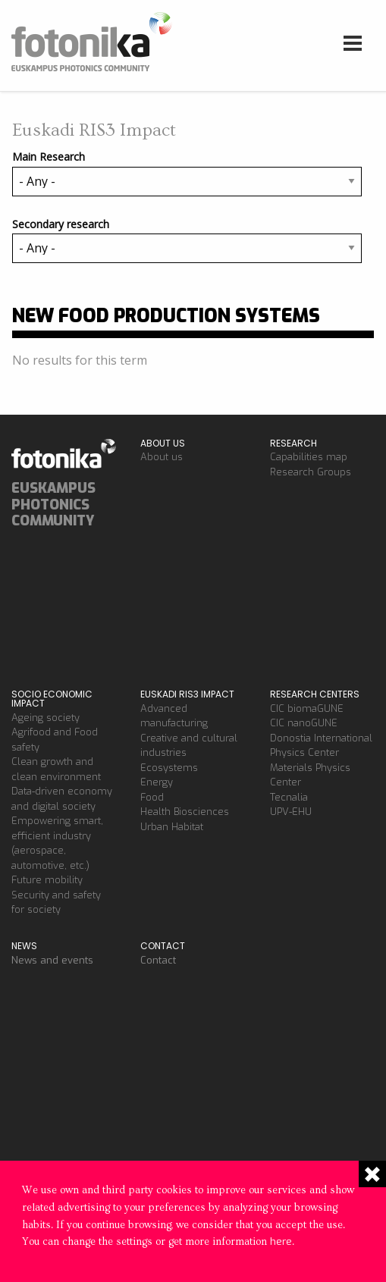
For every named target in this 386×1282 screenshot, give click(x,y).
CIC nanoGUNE (303, 722)
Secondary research (60, 224)
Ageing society (45, 717)
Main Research (48, 156)
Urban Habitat (171, 826)
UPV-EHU (291, 811)
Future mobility (47, 879)
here (281, 1241)
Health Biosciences (184, 811)
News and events (52, 960)
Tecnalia (289, 797)
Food (152, 797)
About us (161, 456)
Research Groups (310, 471)
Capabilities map (308, 456)
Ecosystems (169, 767)
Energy (156, 782)
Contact (158, 960)
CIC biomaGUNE (307, 708)
